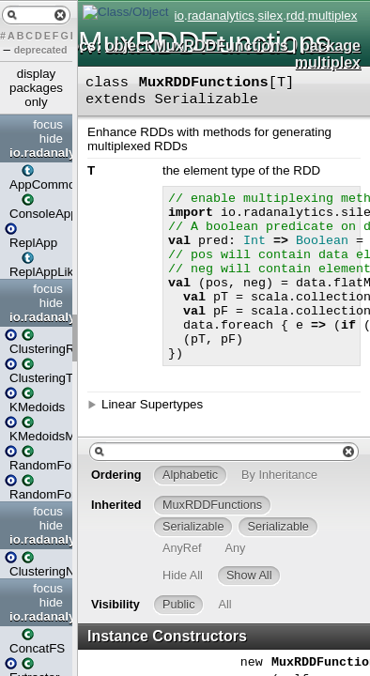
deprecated (41, 49)
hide (51, 138)
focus (48, 124)
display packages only (36, 88)
